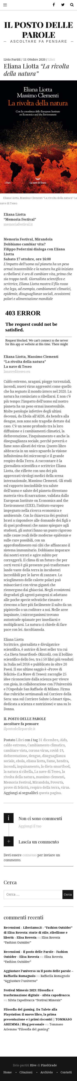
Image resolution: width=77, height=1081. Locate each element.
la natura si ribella (18, 772)
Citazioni (26, 1072)
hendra (62, 761)
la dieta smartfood (55, 766)
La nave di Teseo (47, 772)
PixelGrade (49, 1065)
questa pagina (50, 793)
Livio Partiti (12, 59)
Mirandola (40, 782)
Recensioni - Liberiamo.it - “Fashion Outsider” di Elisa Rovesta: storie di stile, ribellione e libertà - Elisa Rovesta (38, 932)
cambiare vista (15, 751)
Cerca (70, 4)
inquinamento (28, 766)
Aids (63, 740)
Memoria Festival (17, 782)
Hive (33, 1065)
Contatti (66, 1072)
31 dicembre (48, 740)
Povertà (57, 782)
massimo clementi (50, 777)
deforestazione (15, 756)
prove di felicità (16, 788)
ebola (20, 761)
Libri (51, 59)
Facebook (52, 4)
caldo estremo (15, 745)
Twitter (61, 4)
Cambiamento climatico (46, 745)
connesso (29, 855)
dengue (34, 756)
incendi (9, 766)
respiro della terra (44, 788)
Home (7, 1072)
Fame (51, 761)
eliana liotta (35, 761)
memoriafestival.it (18, 224)
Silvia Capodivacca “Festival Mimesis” (35, 1000)
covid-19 (56, 751)
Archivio (46, 1072)
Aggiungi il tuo (29, 826)
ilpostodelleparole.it (19, 729)
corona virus (38, 751)
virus (65, 788)
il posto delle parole (38, 29)
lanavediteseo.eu (17, 371)
